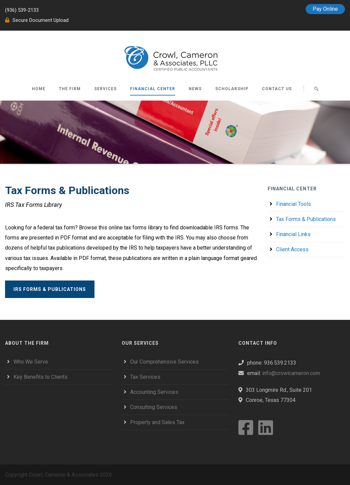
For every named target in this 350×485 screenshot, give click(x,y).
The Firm (70, 88)
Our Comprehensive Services (164, 362)
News (195, 88)
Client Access (292, 249)
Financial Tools (293, 204)
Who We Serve (30, 362)
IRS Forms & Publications (49, 289)
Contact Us (277, 88)
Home (38, 88)
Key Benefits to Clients (40, 377)
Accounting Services (154, 392)
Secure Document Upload (37, 20)
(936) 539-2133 (22, 10)
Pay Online (325, 9)
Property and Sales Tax (157, 422)
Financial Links (293, 234)
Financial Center (152, 88)
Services (105, 88)
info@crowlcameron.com (291, 373)
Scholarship (231, 88)
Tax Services (145, 377)
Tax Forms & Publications (306, 219)
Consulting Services (153, 407)
